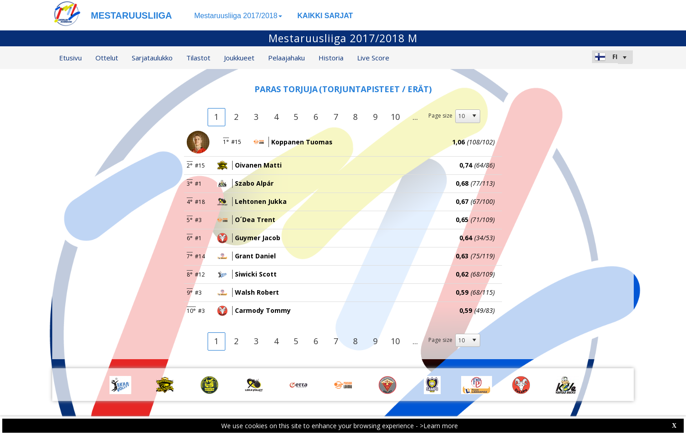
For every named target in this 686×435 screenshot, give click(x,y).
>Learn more (439, 425)
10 (395, 116)
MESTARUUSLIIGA (131, 15)
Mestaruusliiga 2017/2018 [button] (238, 16)
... (415, 116)
